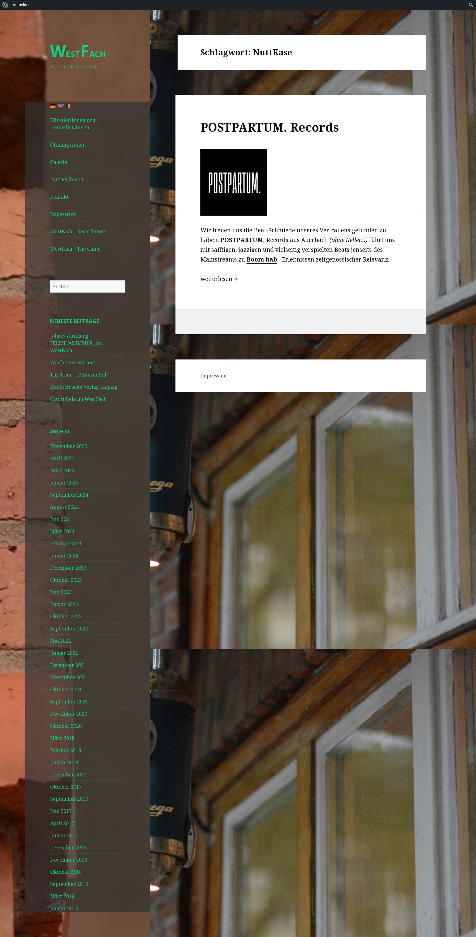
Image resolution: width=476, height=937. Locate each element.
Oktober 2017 (66, 786)
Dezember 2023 (68, 567)
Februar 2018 (65, 750)
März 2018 (62, 738)
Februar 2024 (65, 543)
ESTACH (78, 54)
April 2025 (62, 458)
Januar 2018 (64, 762)
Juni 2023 (61, 592)
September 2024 (69, 494)
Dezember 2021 (68, 665)
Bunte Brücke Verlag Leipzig (83, 386)
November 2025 (68, 446)
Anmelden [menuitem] (22, 4)
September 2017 (69, 799)
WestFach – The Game (75, 248)
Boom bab (261, 259)
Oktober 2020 (66, 726)
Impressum (63, 214)
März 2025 (62, 470)
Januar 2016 (64, 908)
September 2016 (69, 884)
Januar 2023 (64, 604)
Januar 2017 (64, 835)
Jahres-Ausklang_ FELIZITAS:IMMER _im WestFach (76, 343)
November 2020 (68, 713)
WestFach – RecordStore (78, 231)
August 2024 (64, 507)
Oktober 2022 (66, 616)
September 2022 (69, 628)
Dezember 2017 (68, 774)
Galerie (58, 162)
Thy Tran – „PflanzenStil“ (79, 374)
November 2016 (68, 859)
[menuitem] (5, 5)
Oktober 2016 (66, 872)
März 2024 (62, 531)
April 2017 (62, 823)
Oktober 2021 (66, 689)
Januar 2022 (64, 653)
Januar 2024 (64, 555)
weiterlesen (220, 279)
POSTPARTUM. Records (269, 127)
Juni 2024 (61, 519)
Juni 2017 (61, 811)
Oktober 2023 (66, 580)
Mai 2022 (60, 640)
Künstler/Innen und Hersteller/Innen (73, 124)
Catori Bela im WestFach (78, 399)
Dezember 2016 (68, 847)
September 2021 (69, 701)
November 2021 (68, 677)
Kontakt (59, 196)
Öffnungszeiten (68, 144)
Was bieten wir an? (72, 362)
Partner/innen (66, 179)
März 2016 (62, 896)
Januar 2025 (64, 482)
